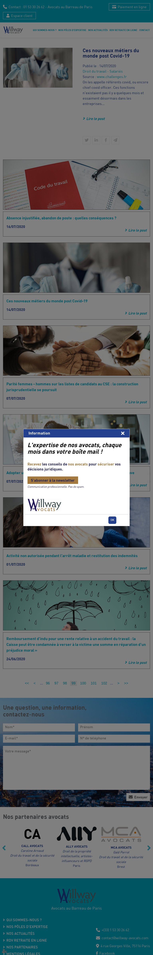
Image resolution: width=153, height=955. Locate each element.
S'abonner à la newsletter (53, 480)
